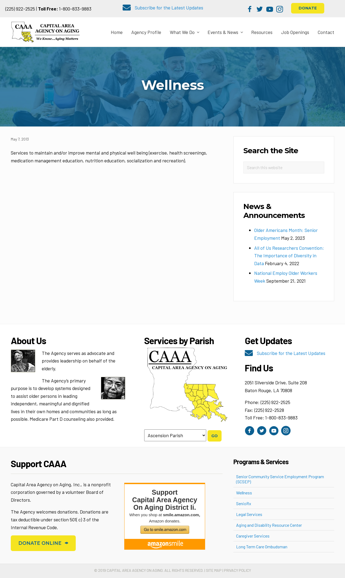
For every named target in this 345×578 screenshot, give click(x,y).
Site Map (214, 570)
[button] (249, 9)
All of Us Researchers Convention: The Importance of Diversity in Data (289, 255)
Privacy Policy (237, 570)
